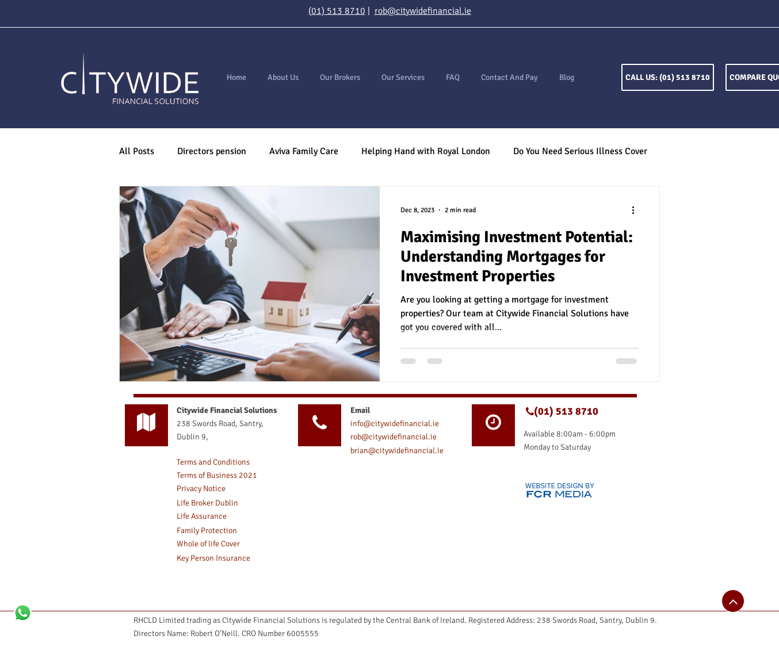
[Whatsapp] (23, 613)
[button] (403, 77)
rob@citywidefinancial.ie (423, 11)
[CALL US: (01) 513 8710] (667, 77)
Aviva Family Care (303, 151)
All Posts (136, 151)
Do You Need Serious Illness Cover (580, 151)
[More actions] (637, 210)
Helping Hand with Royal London (425, 151)
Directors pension (211, 151)
